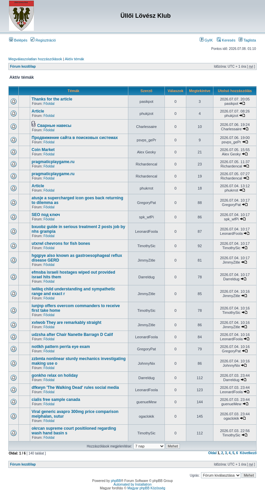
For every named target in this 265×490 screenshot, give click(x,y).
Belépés (18, 40)
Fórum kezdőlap (23, 66)
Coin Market (43, 149)
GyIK (206, 40)
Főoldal (49, 104)
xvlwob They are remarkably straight (66, 322)
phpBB (116, 481)
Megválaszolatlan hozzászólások (35, 59)
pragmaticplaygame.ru (52, 161)
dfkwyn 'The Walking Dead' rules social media (75, 387)
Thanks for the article (51, 99)
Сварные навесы (54, 125)
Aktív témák (74, 59)
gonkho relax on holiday (54, 375)
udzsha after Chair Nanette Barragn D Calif (72, 334)
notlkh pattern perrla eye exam (60, 346)
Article (37, 111)
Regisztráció (43, 40)
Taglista (247, 40)
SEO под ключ (45, 214)
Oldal (212, 453)
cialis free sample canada (55, 399)
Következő (248, 453)
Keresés (226, 40)
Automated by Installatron (132, 484)
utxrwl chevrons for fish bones (60, 243)
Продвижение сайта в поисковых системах (74, 137)
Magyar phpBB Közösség (146, 488)
